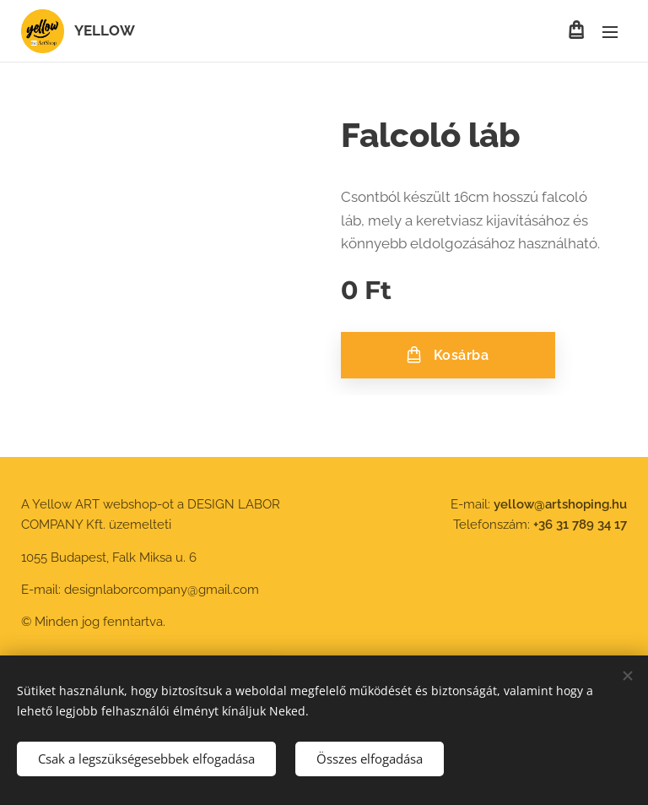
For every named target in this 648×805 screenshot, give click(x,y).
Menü (610, 32)
